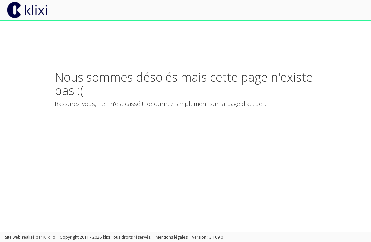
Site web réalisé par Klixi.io (30, 237)
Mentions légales (172, 237)
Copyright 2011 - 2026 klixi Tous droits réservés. (105, 237)
